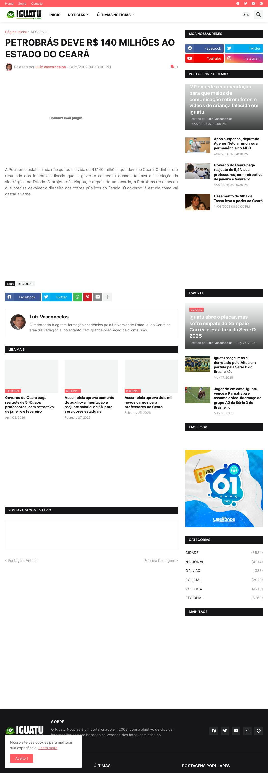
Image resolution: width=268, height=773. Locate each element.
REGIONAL (40, 32)
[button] (246, 14)
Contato (37, 3)
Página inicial (16, 32)
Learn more (47, 747)
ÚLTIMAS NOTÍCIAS (114, 14)
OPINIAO (224, 570)
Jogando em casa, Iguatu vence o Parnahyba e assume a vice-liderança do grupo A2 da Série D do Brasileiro (238, 397)
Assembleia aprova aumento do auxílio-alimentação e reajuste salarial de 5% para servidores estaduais (89, 404)
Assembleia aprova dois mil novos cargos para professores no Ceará (148, 402)
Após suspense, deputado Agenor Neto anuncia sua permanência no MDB (236, 143)
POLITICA (224, 589)
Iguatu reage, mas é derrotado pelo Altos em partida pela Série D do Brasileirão (235, 365)
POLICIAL (224, 579)
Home (9, 3)
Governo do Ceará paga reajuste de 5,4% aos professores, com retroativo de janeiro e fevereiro (29, 404)
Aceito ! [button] (21, 758)
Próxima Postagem (159, 560)
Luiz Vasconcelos (49, 316)
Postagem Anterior (23, 560)
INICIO (55, 14)
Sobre (22, 3)
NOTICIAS (76, 14)
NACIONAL (224, 561)
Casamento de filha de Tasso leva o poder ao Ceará (238, 198)
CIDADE (224, 552)
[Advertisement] (91, 239)
